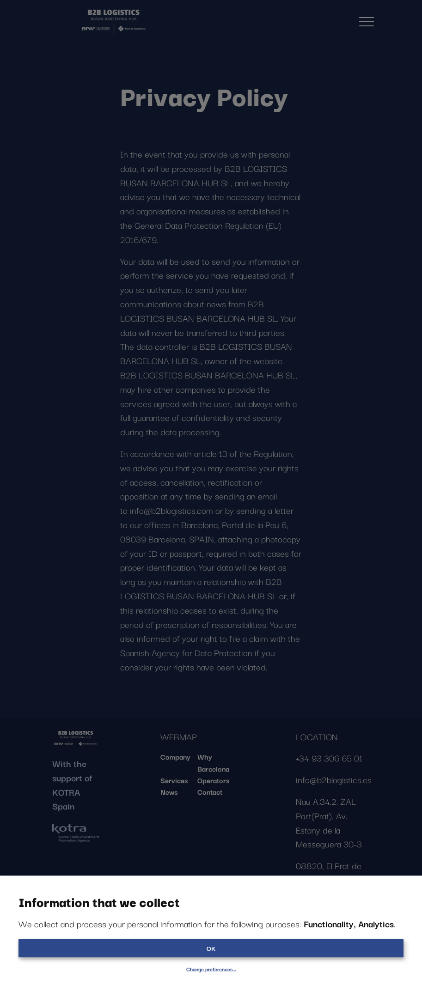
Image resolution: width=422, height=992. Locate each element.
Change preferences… (211, 969)
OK (211, 948)
